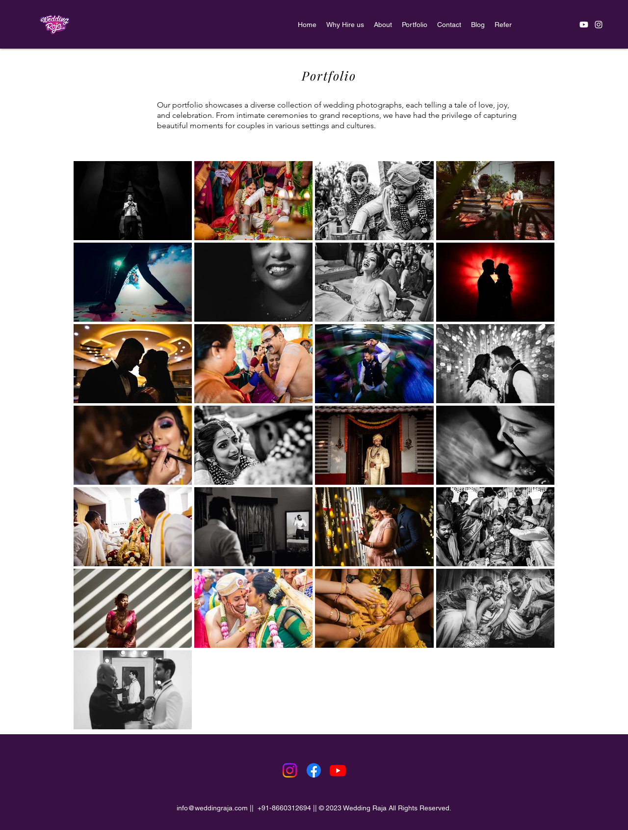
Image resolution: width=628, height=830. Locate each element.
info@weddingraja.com (212, 808)
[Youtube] (584, 24)
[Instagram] (289, 770)
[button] (414, 24)
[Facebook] (313, 770)
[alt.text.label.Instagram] (598, 24)
